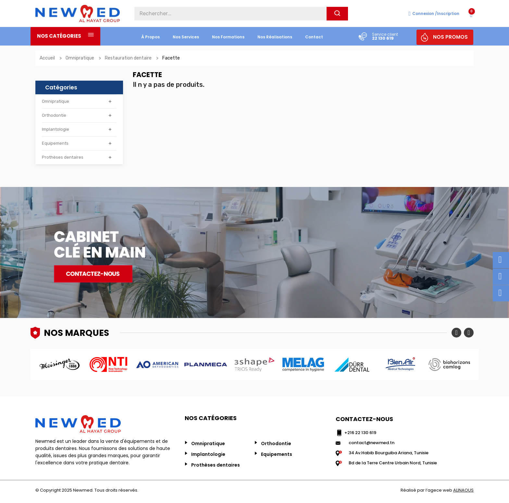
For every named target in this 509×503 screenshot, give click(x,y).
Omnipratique (55, 101)
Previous (456, 333)
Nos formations (228, 37)
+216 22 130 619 (360, 433)
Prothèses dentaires (62, 157)
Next (469, 333)
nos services (186, 37)
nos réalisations (274, 37)
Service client (385, 34)
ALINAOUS (463, 490)
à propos (150, 37)
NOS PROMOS (450, 36)
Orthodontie (54, 115)
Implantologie (55, 129)
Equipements (55, 143)
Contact (314, 37)
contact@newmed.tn (371, 443)
